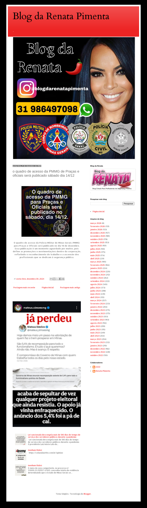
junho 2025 (95, 252)
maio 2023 (95, 333)
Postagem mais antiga (70, 287)
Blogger (87, 494)
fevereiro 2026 (97, 226)
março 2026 (95, 223)
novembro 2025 (97, 236)
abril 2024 (95, 297)
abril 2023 (94, 336)
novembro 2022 (97, 352)
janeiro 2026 (96, 229)
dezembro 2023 (97, 310)
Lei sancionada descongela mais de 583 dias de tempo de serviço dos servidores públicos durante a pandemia (54, 436)
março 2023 (95, 339)
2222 (98, 367)
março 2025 (95, 262)
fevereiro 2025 (97, 265)
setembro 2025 (97, 242)
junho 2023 (95, 329)
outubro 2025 (96, 239)
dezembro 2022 (97, 349)
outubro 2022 (96, 355)
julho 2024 (95, 287)
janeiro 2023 (96, 345)
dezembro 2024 (97, 271)
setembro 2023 (97, 320)
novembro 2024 (97, 275)
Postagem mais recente (24, 287)
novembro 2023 (97, 313)
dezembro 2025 (97, 233)
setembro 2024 (97, 281)
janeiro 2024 (96, 307)
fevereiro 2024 (97, 303)
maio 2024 (95, 294)
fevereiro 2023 (97, 342)
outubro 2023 (96, 316)
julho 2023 (95, 326)
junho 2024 (95, 291)
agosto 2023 (96, 323)
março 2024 (95, 300)
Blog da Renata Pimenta (61, 16)
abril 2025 (94, 258)
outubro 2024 (96, 278)
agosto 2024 (96, 284)
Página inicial (48, 287)
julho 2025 (95, 249)
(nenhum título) (35, 450)
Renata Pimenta (103, 371)
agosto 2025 (96, 245)
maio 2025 (95, 255)
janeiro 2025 (96, 268)
